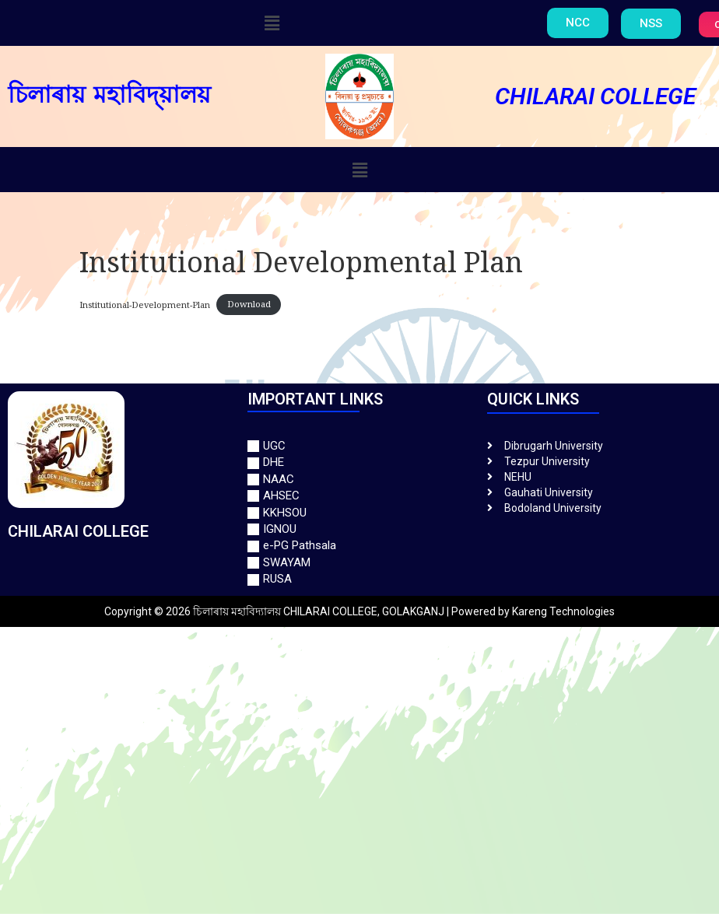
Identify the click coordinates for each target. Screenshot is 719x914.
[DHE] (359, 462)
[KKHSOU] (359, 513)
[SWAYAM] (359, 563)
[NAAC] (359, 479)
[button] (271, 22)
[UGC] (359, 446)
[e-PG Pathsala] (359, 546)
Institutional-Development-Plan (144, 304)
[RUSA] (359, 579)
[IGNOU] (359, 529)
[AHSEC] (359, 496)
